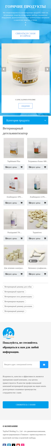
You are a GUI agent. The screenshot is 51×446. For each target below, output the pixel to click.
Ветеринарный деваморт (14, 311)
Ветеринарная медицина (14, 302)
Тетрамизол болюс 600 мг (37, 161)
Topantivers (37, 233)
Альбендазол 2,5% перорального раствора (37, 197)
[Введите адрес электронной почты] (23, 364)
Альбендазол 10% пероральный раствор (13, 197)
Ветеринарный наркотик (14, 292)
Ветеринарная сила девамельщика (18, 297)
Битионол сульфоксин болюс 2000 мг (37, 268)
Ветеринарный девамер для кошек (18, 306)
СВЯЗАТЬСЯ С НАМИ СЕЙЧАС (25, 34)
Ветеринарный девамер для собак (18, 287)
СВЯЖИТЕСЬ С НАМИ (25, 405)
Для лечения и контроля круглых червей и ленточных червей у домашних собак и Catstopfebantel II (14, 268)
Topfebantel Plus (13, 161)
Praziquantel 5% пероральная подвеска (14, 233)
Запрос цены (10, 167)
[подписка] (44, 364)
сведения (25, 106)
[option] (25, 78)
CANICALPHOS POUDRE (25, 100)
